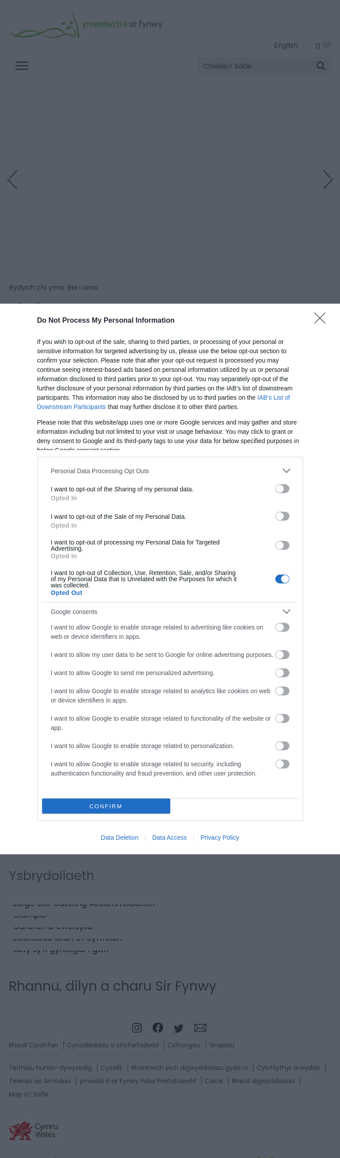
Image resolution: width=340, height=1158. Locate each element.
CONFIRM (106, 806)
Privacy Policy (219, 837)
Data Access (169, 837)
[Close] (322, 321)
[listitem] (170, 470)
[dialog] (170, 579)
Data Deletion (120, 837)
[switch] (282, 488)
